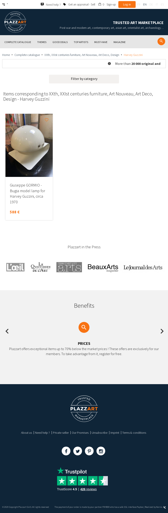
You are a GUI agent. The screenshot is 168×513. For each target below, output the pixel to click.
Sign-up (111, 4)
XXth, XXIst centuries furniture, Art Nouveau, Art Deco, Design (81, 55)
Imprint (114, 433)
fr (138, 4)
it (157, 4)
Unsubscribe (99, 433)
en (145, 4)
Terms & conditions (134, 433)
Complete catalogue (27, 55)
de (151, 4)
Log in (127, 4)
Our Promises (80, 433)
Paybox (140, 507)
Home (6, 55)
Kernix (161, 507)
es (162, 4)
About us (26, 433)
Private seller (61, 433)
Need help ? (42, 433)
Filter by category (84, 78)
